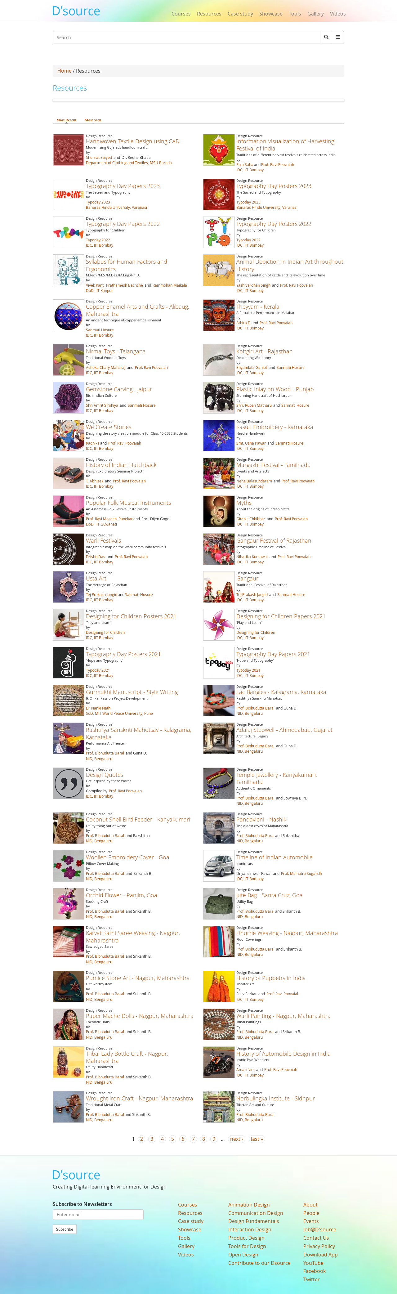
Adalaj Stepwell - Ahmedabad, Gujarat (284, 729)
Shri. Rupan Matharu (254, 405)
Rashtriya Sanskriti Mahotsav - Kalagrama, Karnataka (138, 733)
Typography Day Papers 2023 (123, 186)
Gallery (315, 13)
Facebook (314, 1271)
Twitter (311, 1279)
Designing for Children (105, 632)
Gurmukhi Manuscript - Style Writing (132, 692)
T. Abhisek (94, 480)
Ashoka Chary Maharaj (105, 367)
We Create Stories (108, 427)
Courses (181, 13)
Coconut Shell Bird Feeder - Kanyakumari (138, 819)
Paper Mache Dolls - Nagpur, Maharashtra (140, 1015)
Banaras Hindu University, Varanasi (116, 207)
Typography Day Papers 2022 (123, 223)
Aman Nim (245, 1069)
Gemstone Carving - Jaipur (119, 389)
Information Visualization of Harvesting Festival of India (285, 144)
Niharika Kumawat (252, 556)
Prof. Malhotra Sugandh (301, 873)
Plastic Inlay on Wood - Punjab (275, 389)
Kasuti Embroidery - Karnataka (274, 427)
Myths (244, 502)
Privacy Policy (319, 1246)
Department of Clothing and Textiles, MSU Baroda (129, 162)
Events (311, 1221)
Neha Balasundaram (254, 480)
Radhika (93, 443)
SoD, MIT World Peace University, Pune (119, 713)
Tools (295, 13)
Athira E (243, 322)
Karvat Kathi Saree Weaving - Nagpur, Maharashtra (133, 936)
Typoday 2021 (98, 670)
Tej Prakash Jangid (101, 594)
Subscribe (64, 1229)
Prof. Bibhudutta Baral (255, 707)
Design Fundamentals (253, 1221)
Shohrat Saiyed (99, 157)
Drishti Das (95, 556)
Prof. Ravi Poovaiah (277, 164)
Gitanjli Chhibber (250, 518)
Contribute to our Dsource (259, 1263)
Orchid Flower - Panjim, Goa (121, 895)
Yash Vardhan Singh (253, 285)
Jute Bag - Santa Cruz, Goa (269, 895)
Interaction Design (249, 1229)
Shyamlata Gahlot (251, 367)
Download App (320, 1254)
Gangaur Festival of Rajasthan (273, 540)
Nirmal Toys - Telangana (116, 351)
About (310, 1204)
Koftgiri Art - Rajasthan (264, 351)
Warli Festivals (103, 540)
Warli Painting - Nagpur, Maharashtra (283, 1015)
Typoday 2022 (98, 239)
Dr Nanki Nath (98, 707)
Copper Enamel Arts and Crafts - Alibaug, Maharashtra (137, 310)
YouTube (313, 1263)
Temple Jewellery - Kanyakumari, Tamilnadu (276, 778)
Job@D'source (319, 1229)
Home (64, 70)
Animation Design (249, 1204)
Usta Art (96, 578)
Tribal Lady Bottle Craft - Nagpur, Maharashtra (127, 1057)
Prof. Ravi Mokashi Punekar (109, 518)
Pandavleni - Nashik (261, 819)
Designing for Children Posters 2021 (131, 616)
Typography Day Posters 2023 (273, 186)
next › (236, 1138)
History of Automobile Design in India (283, 1053)
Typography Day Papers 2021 (273, 654)
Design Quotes (104, 774)
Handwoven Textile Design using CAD (133, 141)
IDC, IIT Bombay (250, 169)
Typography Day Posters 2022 (273, 223)
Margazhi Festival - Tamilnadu (273, 464)
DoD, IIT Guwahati (101, 524)
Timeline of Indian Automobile (274, 857)
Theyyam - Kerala (257, 306)
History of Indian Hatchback (121, 464)
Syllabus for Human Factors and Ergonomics (126, 265)
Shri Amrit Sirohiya (102, 405)
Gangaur (247, 578)
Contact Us (316, 1237)
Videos (338, 13)
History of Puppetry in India (271, 978)
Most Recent (66, 120)
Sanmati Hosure (100, 329)
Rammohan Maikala (170, 285)
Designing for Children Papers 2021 (281, 616)
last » (257, 1138)
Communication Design (255, 1213)
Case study (240, 13)
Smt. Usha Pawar (251, 443)
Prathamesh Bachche (124, 285)
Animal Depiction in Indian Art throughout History (289, 265)
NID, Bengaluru (249, 713)
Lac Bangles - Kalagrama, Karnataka (281, 692)
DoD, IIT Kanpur (99, 290)
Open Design (243, 1254)
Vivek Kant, (95, 285)
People (311, 1213)
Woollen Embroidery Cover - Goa (127, 857)
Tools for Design (247, 1246)
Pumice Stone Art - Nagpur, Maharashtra (138, 978)
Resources (209, 13)
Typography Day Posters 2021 (123, 654)
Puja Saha (244, 164)
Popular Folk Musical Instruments (128, 502)
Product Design (246, 1237)
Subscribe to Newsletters (82, 1204)
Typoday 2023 (98, 201)
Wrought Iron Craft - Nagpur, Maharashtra (139, 1098)
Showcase (271, 13)
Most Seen (93, 120)
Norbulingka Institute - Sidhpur (275, 1098)
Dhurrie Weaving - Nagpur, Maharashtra (287, 933)
